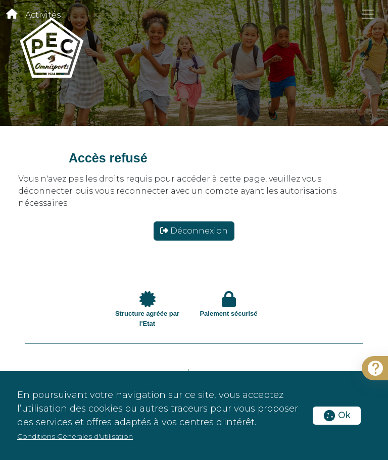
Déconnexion (194, 231)
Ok (336, 415)
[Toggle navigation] (368, 14)
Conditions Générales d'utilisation (75, 436)
